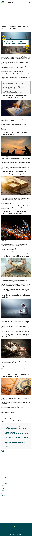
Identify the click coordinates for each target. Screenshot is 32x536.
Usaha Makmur (9, 2)
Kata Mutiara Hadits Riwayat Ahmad (8, 88)
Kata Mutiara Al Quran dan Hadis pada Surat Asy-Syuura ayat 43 (13, 86)
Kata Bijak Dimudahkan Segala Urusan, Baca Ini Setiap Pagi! (16, 429)
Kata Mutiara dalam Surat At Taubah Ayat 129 (10, 89)
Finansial (3, 481)
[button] (27, 2)
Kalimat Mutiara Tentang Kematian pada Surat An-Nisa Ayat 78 (13, 92)
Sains (2, 491)
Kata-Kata (3, 451)
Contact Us (16, 531)
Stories (2, 493)
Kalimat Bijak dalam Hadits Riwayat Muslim (9, 91)
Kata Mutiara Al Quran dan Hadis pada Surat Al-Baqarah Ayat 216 (13, 87)
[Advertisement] (16, 13)
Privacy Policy (16, 532)
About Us (16, 529)
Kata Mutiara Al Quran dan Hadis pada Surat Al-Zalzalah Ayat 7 (13, 83)
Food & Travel (4, 483)
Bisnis (2, 480)
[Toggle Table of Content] (28, 82)
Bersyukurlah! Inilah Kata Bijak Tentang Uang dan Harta (15, 428)
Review (2, 490)
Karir (2, 486)
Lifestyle (3, 450)
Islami (2, 485)
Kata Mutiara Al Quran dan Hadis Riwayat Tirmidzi (10, 84)
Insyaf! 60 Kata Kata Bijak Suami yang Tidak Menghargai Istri (16, 433)
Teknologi (3, 495)
